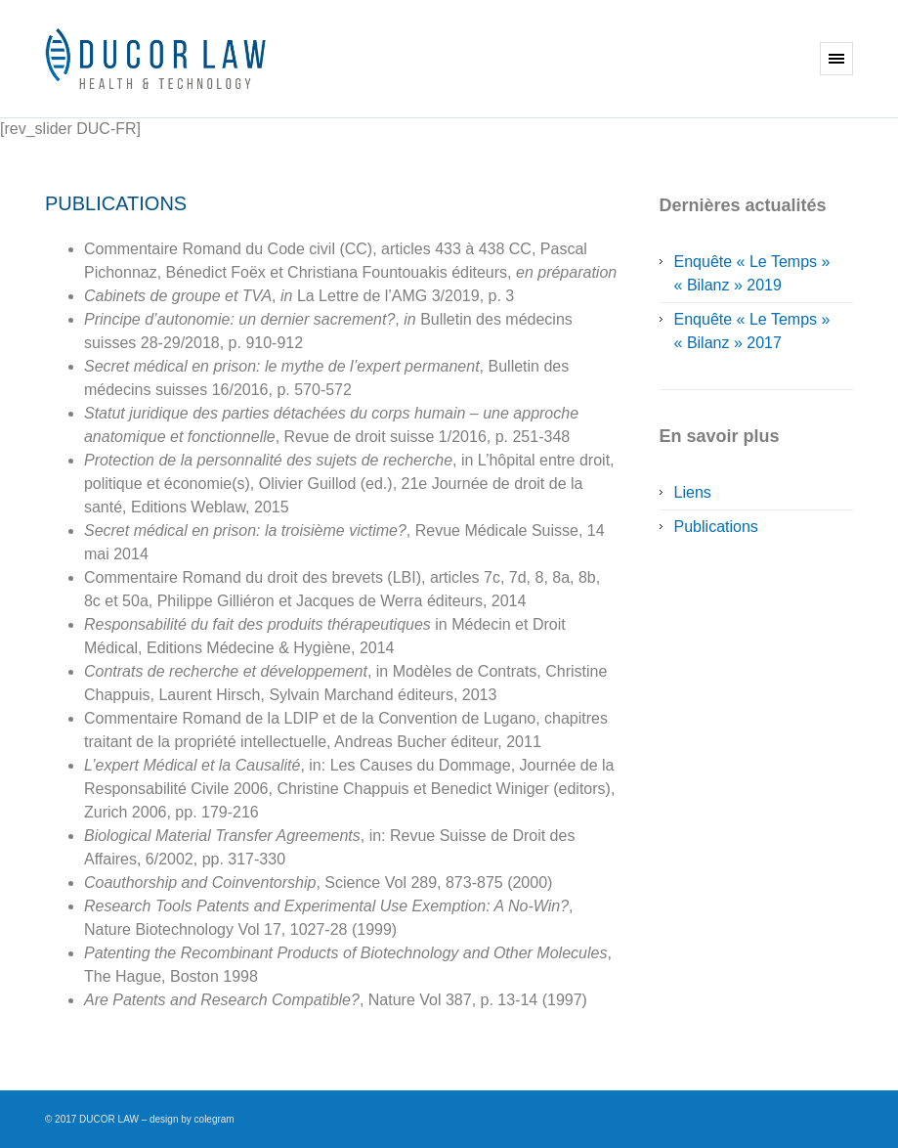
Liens (692, 492)
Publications (716, 526)
